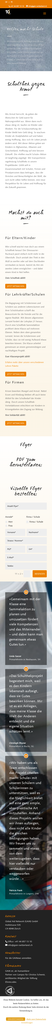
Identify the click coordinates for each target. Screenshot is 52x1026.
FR (12, 2)
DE (6, 2)
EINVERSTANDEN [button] (15, 1019)
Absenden (40, 573)
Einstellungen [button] (27, 1022)
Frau (9, 525)
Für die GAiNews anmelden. (18, 958)
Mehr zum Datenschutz (36, 1019)
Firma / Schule (34, 521)
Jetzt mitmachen (15, 286)
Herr (9, 521)
